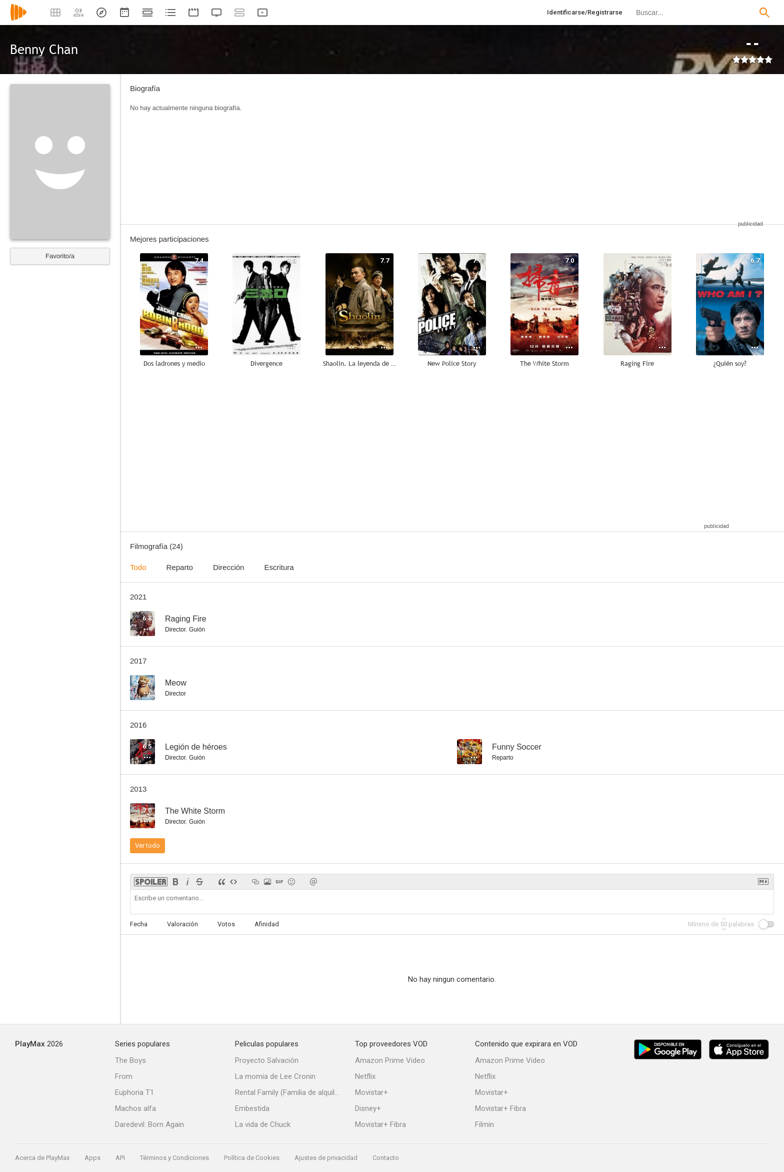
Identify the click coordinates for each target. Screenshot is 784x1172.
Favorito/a (60, 256)
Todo (138, 567)
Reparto (179, 567)
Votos (226, 924)
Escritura (279, 567)
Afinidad (266, 924)
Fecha (139, 924)
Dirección (228, 567)
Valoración (182, 924)
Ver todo (147, 845)
